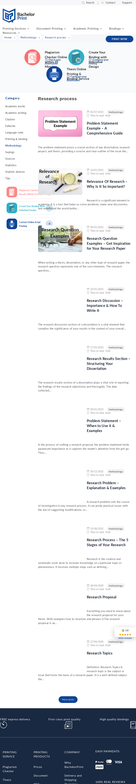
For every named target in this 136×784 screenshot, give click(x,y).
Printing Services (14, 28)
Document (41, 775)
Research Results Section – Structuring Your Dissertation (109, 363)
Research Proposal (102, 597)
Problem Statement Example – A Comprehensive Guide (105, 128)
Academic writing (15, 112)
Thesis (7, 779)
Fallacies (10, 125)
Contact (110, 2)
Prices (38, 766)
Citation (10, 119)
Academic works (15, 106)
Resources (9, 32)
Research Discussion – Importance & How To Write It (105, 305)
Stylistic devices (15, 171)
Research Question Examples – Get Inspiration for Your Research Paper (109, 243)
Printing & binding (16, 139)
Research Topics (100, 653)
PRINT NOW (119, 39)
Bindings (115, 28)
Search (90, 2)
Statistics (10, 165)
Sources (10, 158)
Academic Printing (86, 28)
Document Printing (49, 28)
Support (127, 2)
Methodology (13, 145)
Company (72, 752)
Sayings (10, 152)
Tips (7, 178)
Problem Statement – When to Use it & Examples (104, 426)
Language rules (14, 132)
